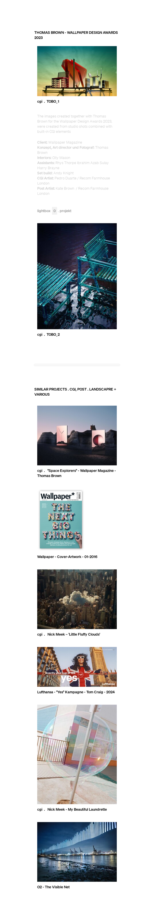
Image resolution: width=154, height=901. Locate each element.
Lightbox (47, 211)
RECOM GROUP (127, 10)
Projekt (65, 211)
